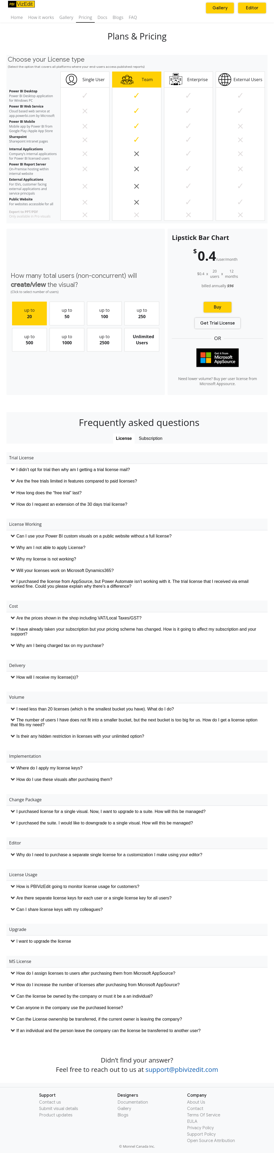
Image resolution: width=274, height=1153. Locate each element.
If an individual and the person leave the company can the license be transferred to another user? (108, 1030)
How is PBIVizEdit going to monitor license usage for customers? (77, 886)
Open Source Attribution (211, 1140)
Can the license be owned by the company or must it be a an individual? (84, 996)
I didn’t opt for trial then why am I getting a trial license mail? (73, 469)
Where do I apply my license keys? (49, 768)
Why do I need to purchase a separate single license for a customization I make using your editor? (109, 854)
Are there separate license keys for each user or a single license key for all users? (94, 898)
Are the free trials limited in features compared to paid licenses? (76, 481)
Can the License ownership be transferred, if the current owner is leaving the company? (99, 1019)
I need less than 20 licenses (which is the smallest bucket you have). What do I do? (95, 709)
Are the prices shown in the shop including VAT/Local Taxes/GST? (79, 618)
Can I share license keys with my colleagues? (59, 909)
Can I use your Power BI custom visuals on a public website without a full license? (94, 536)
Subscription (150, 438)
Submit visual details (58, 1108)
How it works (41, 17)
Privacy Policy (200, 1128)
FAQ (133, 17)
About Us (196, 1102)
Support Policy (201, 1134)
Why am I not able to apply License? (50, 547)
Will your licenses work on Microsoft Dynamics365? (65, 570)
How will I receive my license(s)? (47, 677)
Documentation (132, 1102)
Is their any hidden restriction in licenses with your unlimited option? (80, 736)
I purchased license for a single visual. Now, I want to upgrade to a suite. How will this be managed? (111, 811)
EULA (192, 1121)
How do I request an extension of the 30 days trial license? (71, 504)
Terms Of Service (203, 1115)
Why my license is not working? (46, 559)
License (124, 438)
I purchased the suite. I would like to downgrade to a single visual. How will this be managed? (104, 823)
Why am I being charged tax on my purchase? (60, 645)
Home (17, 17)
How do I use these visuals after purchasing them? (64, 779)
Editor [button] (252, 8)
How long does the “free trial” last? (49, 493)
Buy (217, 307)
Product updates (56, 1115)
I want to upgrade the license (43, 941)
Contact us (50, 1102)
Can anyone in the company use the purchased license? (69, 1007)
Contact (195, 1108)
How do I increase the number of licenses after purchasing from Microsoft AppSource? (98, 984)
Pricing (85, 17)
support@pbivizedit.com (181, 1069)
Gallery (66, 17)
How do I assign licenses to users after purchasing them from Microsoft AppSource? (95, 973)
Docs (102, 17)
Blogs (118, 17)
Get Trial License (217, 323)
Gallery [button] (220, 8)
